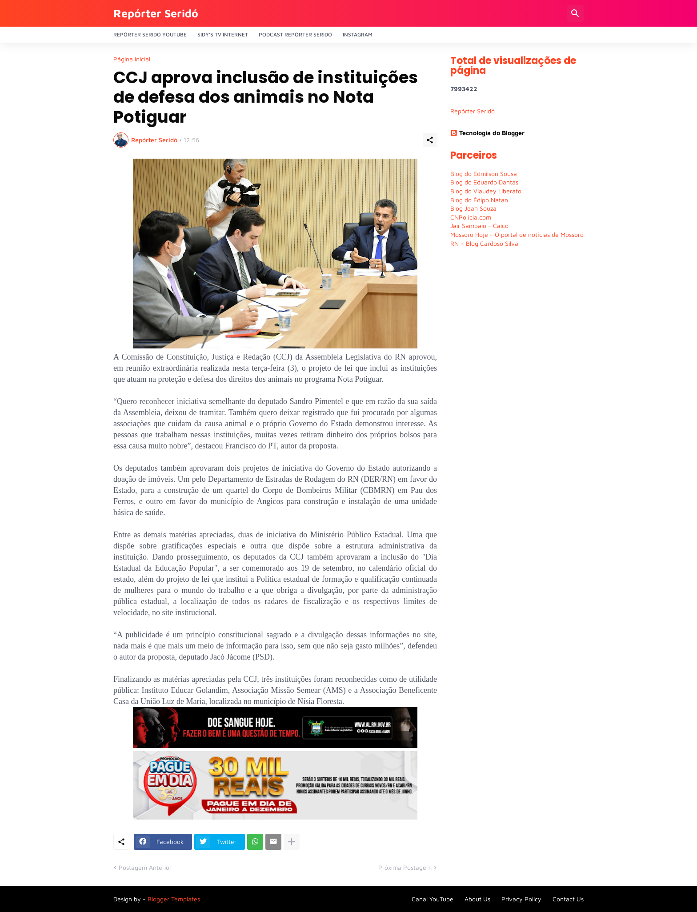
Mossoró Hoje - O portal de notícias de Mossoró (517, 234)
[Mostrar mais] (292, 842)
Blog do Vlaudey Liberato (485, 191)
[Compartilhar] (430, 140)
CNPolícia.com (470, 217)
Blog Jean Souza (473, 208)
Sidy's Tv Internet (222, 34)
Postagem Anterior (145, 867)
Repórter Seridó (155, 13)
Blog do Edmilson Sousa (483, 173)
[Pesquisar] (575, 13)
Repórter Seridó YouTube (150, 34)
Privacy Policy (521, 899)
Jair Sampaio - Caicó (479, 225)
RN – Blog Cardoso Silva (484, 243)
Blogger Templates (174, 899)
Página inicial (131, 59)
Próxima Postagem (405, 867)
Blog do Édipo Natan (479, 200)
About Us (477, 899)
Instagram (358, 34)
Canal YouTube (432, 899)
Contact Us (568, 899)
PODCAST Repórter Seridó (295, 34)
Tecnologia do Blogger (487, 132)
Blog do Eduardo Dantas (484, 182)
